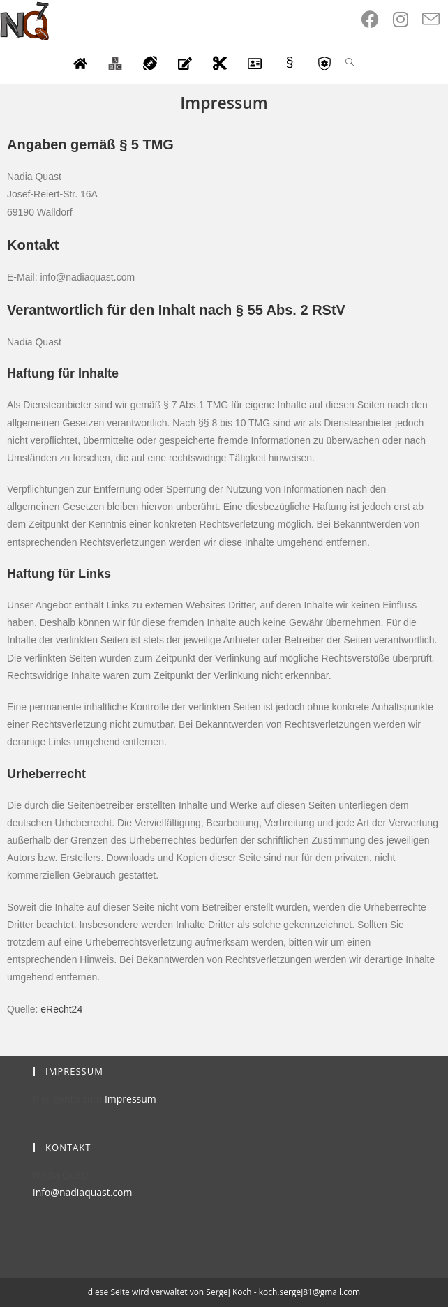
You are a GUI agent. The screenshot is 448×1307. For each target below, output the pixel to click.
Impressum (130, 1098)
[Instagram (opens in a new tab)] (407, 19)
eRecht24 (61, 1009)
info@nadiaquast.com (82, 1192)
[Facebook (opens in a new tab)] (377, 19)
